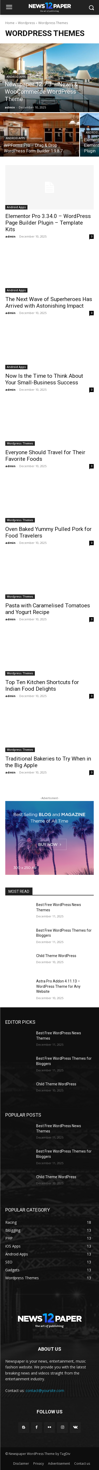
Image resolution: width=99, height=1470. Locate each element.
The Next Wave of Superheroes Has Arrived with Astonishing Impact (48, 302)
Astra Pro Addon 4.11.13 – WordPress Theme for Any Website (58, 986)
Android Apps (16, 76)
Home (10, 23)
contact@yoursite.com (45, 1390)
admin (10, 236)
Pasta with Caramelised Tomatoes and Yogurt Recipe (47, 608)
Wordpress (26, 23)
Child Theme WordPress (56, 956)
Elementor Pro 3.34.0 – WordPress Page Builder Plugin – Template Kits (48, 223)
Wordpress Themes (20, 443)
